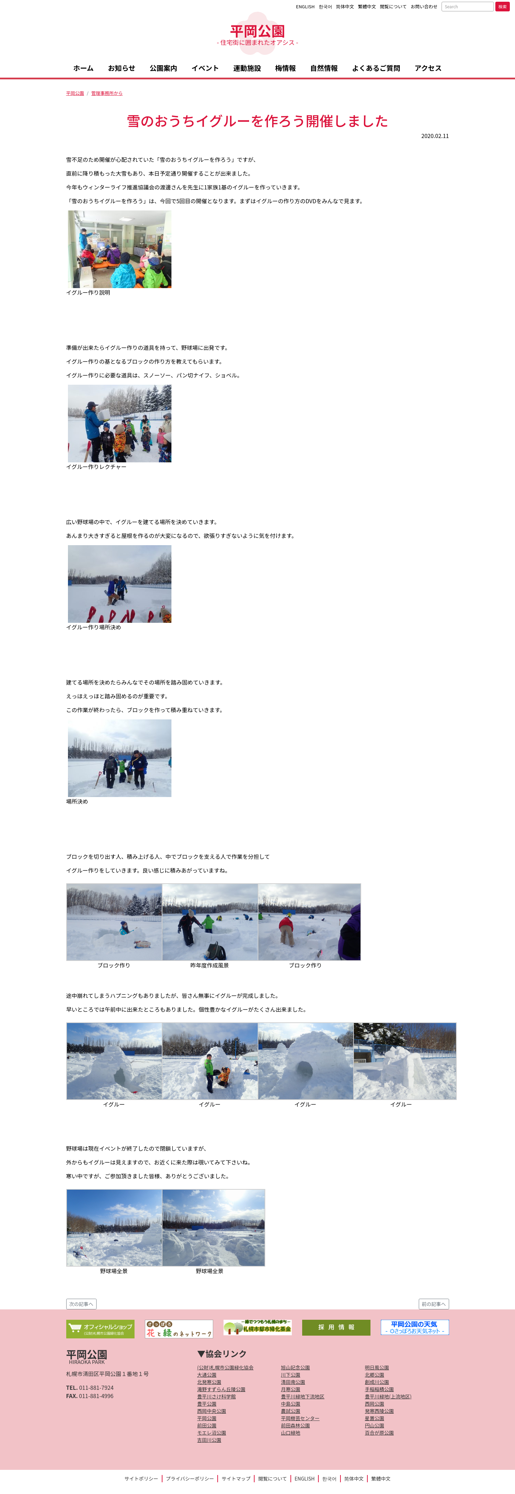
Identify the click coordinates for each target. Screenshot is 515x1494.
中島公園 (290, 1403)
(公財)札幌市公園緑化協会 (225, 1367)
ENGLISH (305, 6)
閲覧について (393, 6)
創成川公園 (377, 1381)
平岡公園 (257, 33)
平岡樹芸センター (300, 1418)
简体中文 (345, 6)
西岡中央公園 (211, 1410)
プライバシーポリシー (190, 1478)
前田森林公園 (295, 1425)
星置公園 (374, 1418)
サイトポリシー (141, 1478)
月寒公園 (290, 1389)
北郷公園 (374, 1374)
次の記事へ (81, 1303)
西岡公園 (374, 1403)
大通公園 (207, 1374)
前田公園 (207, 1425)
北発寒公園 (209, 1381)
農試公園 (290, 1410)
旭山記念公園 (295, 1367)
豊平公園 (207, 1403)
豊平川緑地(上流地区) (388, 1396)
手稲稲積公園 (379, 1389)
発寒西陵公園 (379, 1410)
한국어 (325, 6)
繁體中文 (367, 6)
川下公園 (290, 1374)
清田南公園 (293, 1381)
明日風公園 (377, 1367)
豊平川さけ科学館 (216, 1396)
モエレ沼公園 (211, 1432)
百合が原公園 (379, 1432)
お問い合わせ (424, 6)
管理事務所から (107, 93)
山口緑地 (290, 1432)
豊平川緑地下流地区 (303, 1396)
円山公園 (374, 1425)
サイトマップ (235, 1478)
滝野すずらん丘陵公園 (221, 1389)
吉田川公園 (209, 1439)
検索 (502, 6)
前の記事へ (434, 1303)
